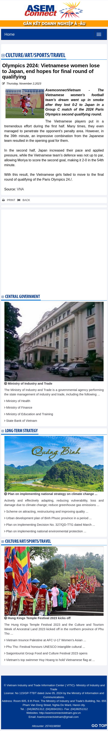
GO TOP (99, 725)
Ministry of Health (18, 401)
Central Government (22, 297)
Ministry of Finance (19, 407)
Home (9, 33)
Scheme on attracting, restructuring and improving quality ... (47, 511)
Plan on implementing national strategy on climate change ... (52, 494)
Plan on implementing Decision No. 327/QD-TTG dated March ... (50, 524)
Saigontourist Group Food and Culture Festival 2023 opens (46, 653)
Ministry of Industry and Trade (30, 383)
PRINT (8, 200)
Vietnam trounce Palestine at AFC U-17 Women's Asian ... (46, 640)
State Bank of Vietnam (21, 420)
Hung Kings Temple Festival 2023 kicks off (39, 618)
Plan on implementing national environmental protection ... (46, 531)
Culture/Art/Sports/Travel (35, 55)
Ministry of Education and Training (29, 414)
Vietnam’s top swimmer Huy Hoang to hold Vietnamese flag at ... (50, 660)
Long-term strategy (21, 431)
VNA (20, 189)
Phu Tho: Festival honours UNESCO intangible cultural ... (45, 646)
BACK (23, 200)
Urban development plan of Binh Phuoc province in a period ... (49, 518)
